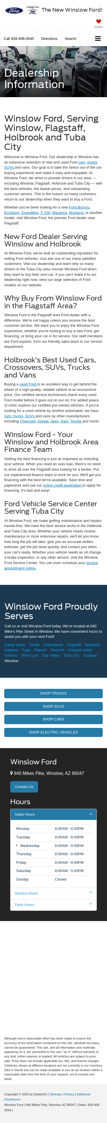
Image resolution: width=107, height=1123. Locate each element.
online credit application (63, 485)
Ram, (65, 421)
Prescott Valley (80, 650)
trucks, (92, 162)
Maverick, (61, 213)
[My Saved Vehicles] (98, 24)
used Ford (28, 384)
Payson (40, 650)
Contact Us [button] (24, 787)
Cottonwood (53, 645)
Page (26, 650)
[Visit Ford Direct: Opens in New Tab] (15, 1110)
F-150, (47, 213)
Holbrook (92, 645)
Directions (49, 38)
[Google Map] (53, 978)
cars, (82, 162)
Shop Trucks (53, 693)
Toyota (76, 421)
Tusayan (90, 655)
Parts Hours (53, 904)
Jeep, (55, 421)
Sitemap (55, 1094)
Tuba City (71, 655)
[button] (19, 38)
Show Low (29, 655)
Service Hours (53, 893)
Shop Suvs (53, 706)
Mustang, (77, 213)
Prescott (57, 650)
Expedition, (31, 213)
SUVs (9, 167)
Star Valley (51, 655)
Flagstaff (74, 645)
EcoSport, (13, 213)
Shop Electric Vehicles (53, 732)
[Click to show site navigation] (98, 39)
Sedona (11, 655)
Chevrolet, (29, 421)
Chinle (34, 645)
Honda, (44, 421)
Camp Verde (15, 645)
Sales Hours (53, 814)
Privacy (69, 1094)
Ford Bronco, (79, 207)
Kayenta (11, 650)
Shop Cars (53, 719)
